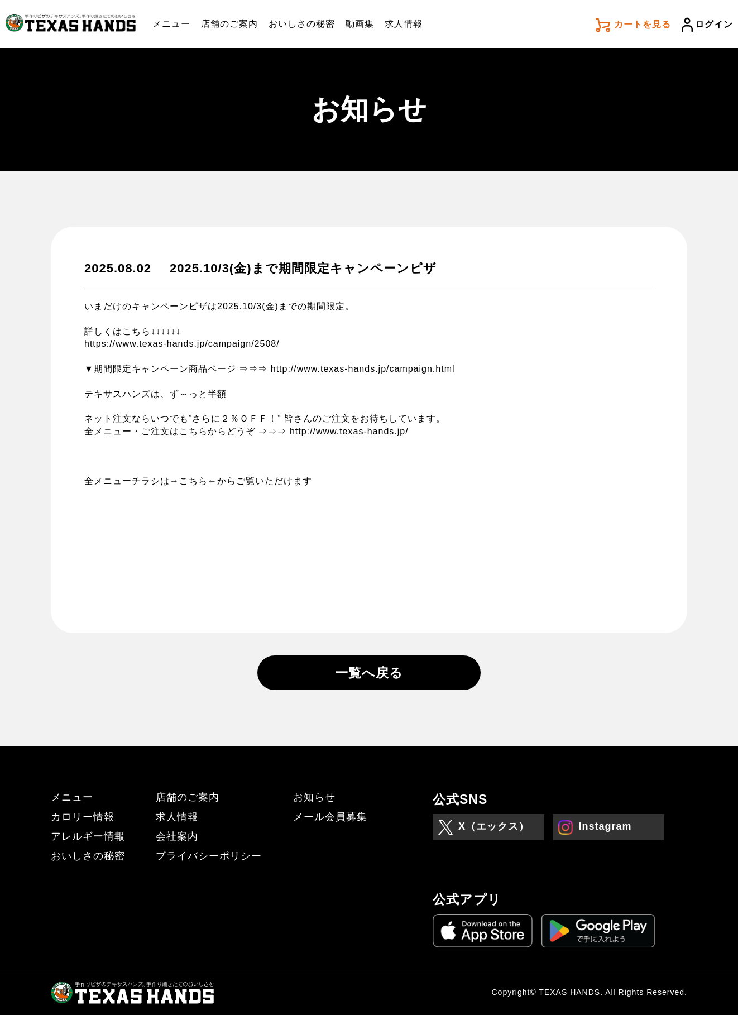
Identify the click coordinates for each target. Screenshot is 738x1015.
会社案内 (177, 836)
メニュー (171, 23)
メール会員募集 (330, 816)
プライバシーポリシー (209, 855)
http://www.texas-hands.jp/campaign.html (363, 369)
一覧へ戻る (369, 673)
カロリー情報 (82, 816)
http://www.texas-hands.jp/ (349, 431)
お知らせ (314, 797)
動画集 (360, 23)
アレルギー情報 (88, 836)
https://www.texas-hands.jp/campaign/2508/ (182, 343)
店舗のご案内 (229, 23)
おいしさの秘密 (302, 23)
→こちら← (193, 481)
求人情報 (404, 23)
